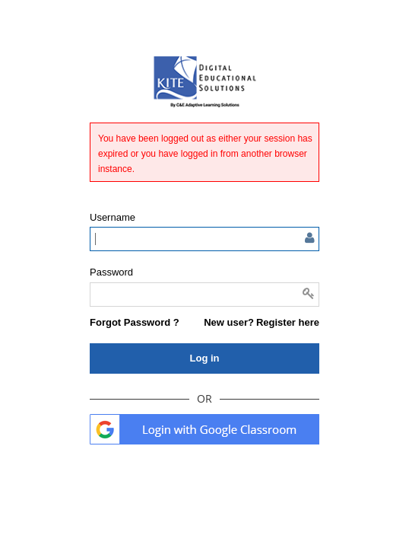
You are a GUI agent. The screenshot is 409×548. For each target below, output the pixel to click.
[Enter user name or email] (204, 239)
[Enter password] (204, 294)
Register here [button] (287, 322)
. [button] (204, 429)
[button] (134, 322)
